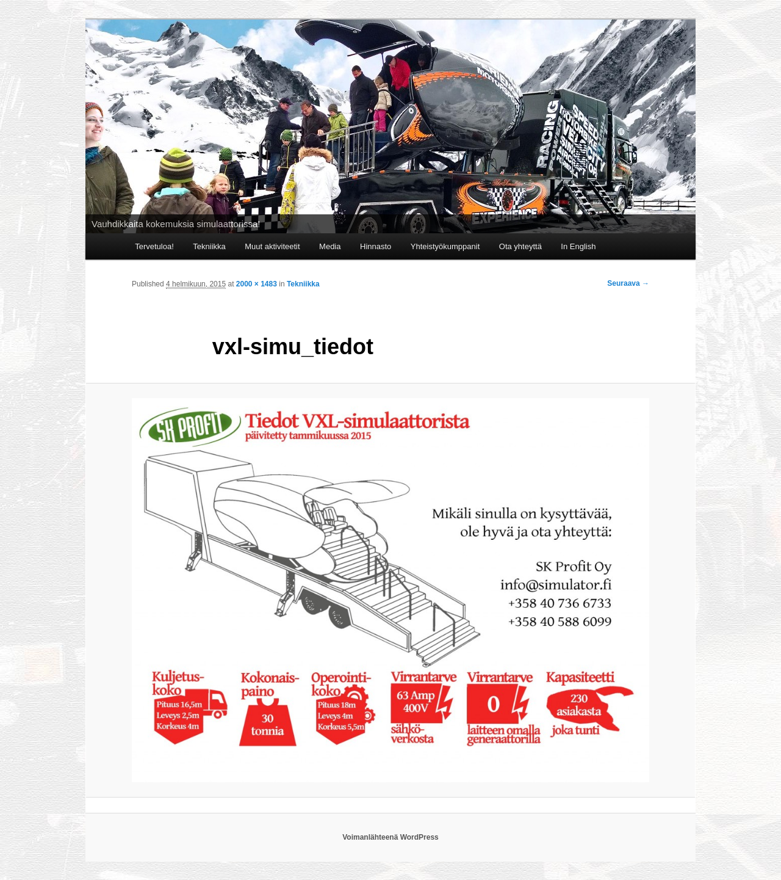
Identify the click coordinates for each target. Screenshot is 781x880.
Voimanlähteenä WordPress (390, 837)
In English (578, 246)
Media (329, 246)
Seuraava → (628, 283)
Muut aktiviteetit (272, 246)
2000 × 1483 (256, 284)
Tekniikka (209, 246)
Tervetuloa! (154, 246)
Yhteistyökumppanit (445, 246)
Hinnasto (375, 246)
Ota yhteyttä (520, 246)
